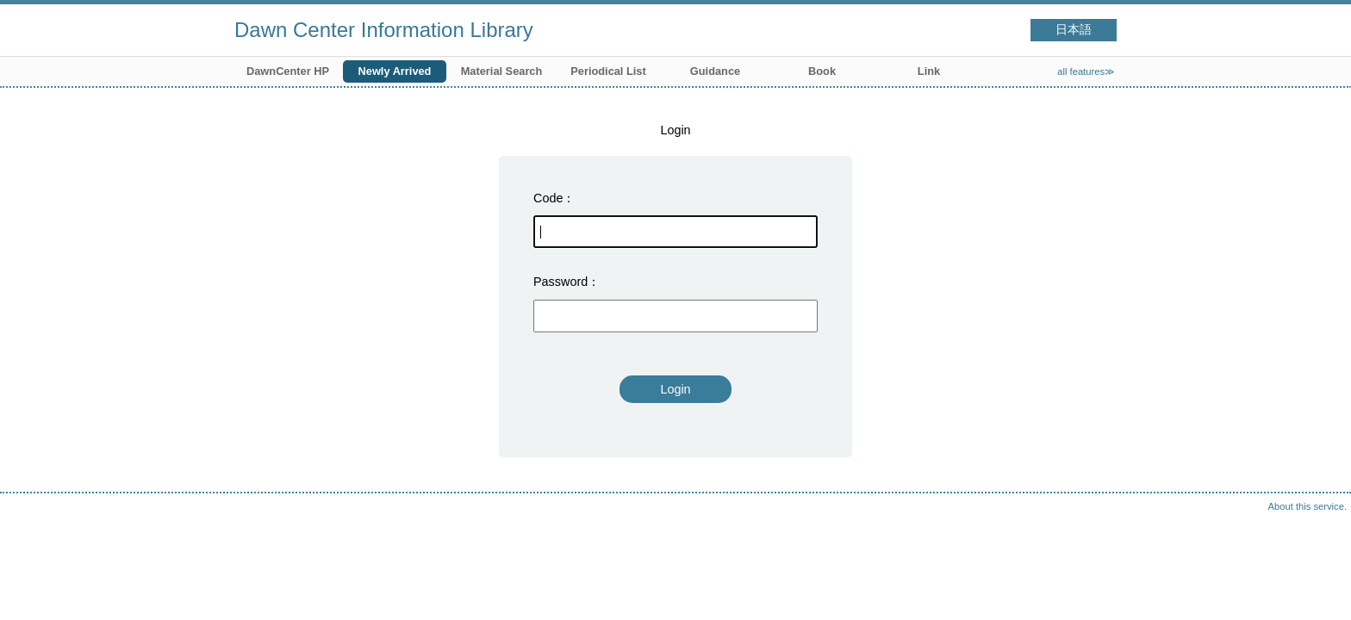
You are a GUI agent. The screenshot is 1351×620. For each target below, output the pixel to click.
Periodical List (607, 71)
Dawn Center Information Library (383, 29)
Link (929, 71)
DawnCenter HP (287, 71)
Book (822, 71)
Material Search (502, 71)
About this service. (1307, 506)
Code (548, 198)
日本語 (1073, 29)
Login (675, 389)
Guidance (715, 71)
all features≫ (1086, 71)
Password (560, 281)
